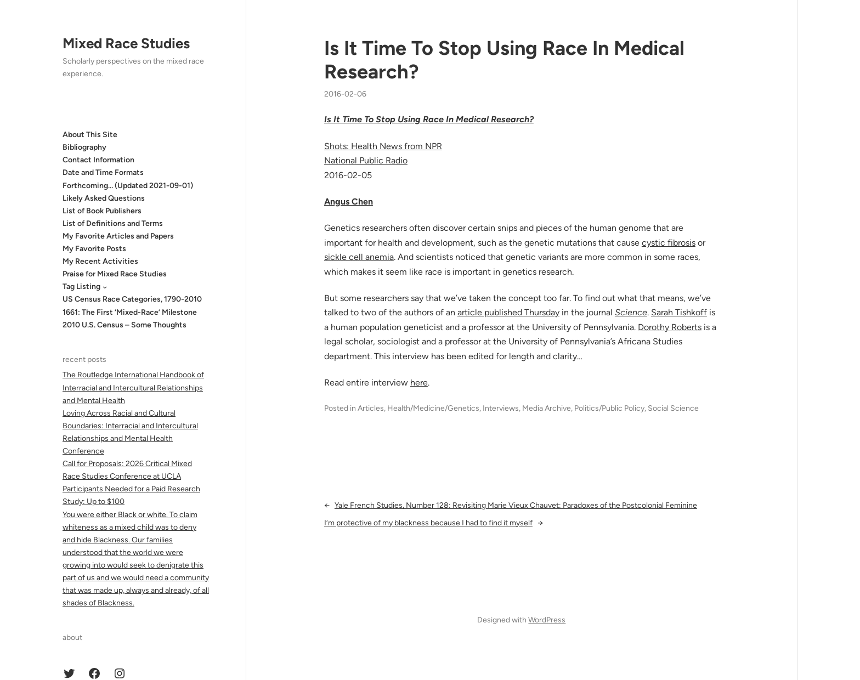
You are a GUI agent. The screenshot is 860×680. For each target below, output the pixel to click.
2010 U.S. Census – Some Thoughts (124, 325)
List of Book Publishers (102, 211)
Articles (371, 408)
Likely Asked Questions (104, 198)
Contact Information (98, 160)
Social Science (673, 408)
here (419, 382)
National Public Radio (366, 160)
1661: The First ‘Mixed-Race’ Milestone (130, 312)
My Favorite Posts (94, 248)
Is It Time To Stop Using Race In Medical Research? (504, 59)
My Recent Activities (100, 261)
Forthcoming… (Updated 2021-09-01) (128, 185)
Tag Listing (81, 286)
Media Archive (546, 408)
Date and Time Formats (103, 172)
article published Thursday (508, 312)
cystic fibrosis (668, 242)
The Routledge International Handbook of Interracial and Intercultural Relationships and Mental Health (133, 387)
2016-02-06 (345, 94)
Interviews (501, 408)
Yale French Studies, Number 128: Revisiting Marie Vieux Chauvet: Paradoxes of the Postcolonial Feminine (516, 505)
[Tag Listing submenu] (105, 287)
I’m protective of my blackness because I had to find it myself (428, 523)
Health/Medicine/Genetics (433, 408)
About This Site (90, 134)
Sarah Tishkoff (679, 312)
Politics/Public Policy (609, 408)
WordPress (546, 620)
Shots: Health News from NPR (383, 146)
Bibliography (84, 147)
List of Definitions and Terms (113, 223)
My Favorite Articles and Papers (118, 236)
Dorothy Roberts (669, 327)
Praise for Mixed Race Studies (115, 274)
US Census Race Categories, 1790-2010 (132, 299)
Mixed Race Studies (126, 43)
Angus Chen (348, 201)
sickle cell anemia (359, 257)
